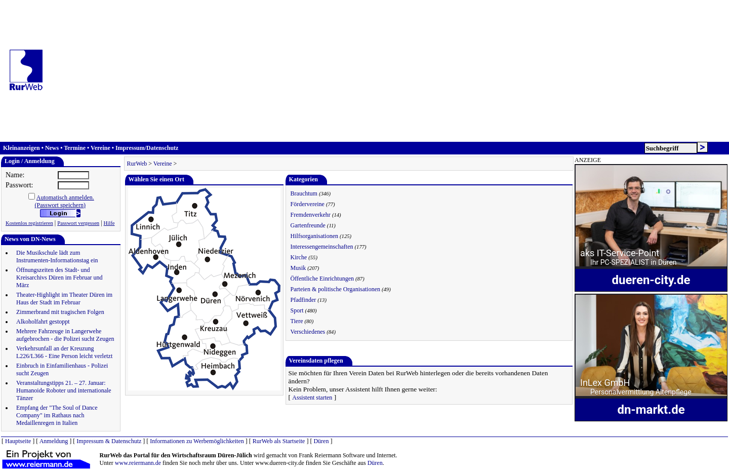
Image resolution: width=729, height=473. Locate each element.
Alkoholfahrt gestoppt (43, 321)
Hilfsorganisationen (314, 236)
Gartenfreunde (308, 225)
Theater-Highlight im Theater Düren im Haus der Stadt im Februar (64, 298)
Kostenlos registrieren (29, 223)
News (52, 147)
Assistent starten (312, 397)
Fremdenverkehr (311, 214)
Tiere (297, 321)
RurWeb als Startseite (279, 441)
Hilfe (109, 223)
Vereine (100, 147)
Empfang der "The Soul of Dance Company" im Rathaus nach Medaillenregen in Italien (57, 415)
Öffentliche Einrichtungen (322, 278)
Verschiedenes (308, 331)
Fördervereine (308, 204)
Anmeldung (53, 441)
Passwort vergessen (78, 223)
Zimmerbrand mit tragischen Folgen (60, 312)
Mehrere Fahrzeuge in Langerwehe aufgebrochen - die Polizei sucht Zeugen (65, 335)
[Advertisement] (389, 71)
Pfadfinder (303, 299)
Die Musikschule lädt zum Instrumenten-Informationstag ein (57, 256)
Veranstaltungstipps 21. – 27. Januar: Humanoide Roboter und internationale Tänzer (63, 390)
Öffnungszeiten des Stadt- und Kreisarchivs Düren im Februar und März (59, 277)
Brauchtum (304, 193)
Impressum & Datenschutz (108, 441)
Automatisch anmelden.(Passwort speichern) (64, 201)
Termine (75, 147)
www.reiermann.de (138, 462)
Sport (297, 310)
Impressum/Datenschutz (146, 147)
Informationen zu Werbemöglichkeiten (197, 441)
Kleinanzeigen (21, 147)
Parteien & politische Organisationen (335, 289)
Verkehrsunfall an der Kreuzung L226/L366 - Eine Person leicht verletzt (64, 352)
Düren (321, 441)
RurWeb (137, 163)
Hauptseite (18, 441)
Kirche (299, 257)
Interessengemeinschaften (322, 246)
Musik (298, 267)
